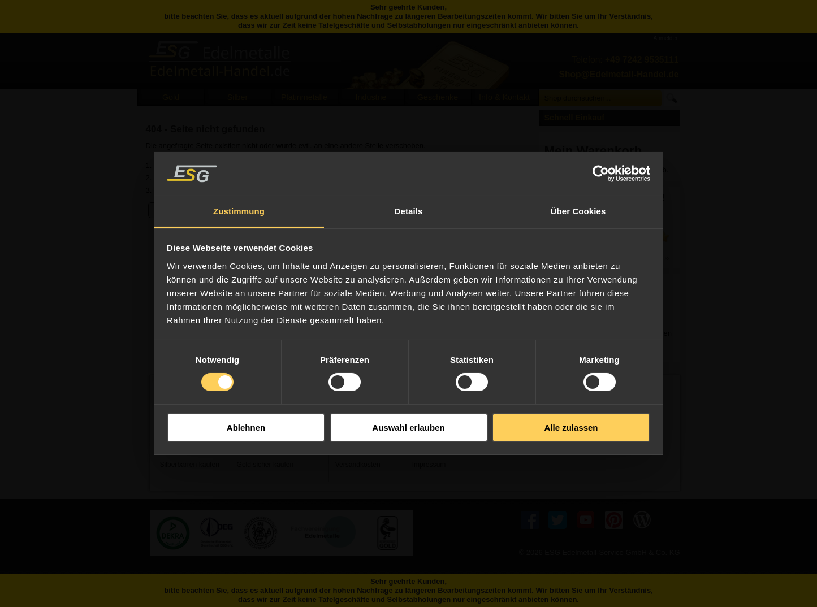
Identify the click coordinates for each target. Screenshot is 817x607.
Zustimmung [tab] (239, 211)
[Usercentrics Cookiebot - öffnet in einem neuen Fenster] (600, 173)
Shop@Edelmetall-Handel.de (619, 74)
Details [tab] (409, 211)
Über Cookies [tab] (578, 211)
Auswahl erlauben (408, 427)
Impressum (429, 465)
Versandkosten (358, 465)
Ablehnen (246, 427)
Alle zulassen (571, 427)
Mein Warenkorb (593, 151)
